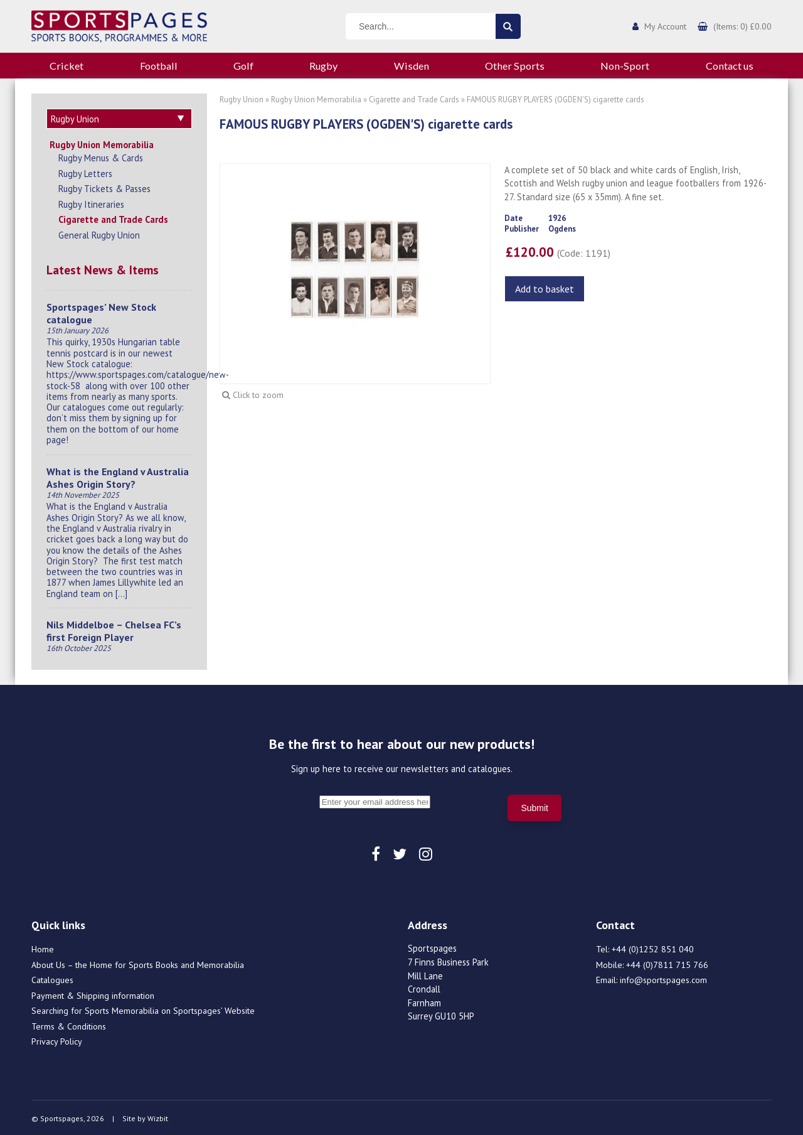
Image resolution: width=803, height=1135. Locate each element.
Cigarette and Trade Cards (113, 217)
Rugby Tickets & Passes (104, 187)
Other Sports (515, 66)
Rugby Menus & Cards (100, 156)
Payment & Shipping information (92, 993)
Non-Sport (624, 66)
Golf (243, 66)
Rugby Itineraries (91, 202)
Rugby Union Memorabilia (102, 143)
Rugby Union (241, 99)
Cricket (66, 66)
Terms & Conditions (68, 1024)
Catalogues (52, 978)
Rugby (323, 66)
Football (159, 66)
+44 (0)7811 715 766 (667, 963)
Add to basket (544, 288)
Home (42, 947)
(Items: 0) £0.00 (742, 26)
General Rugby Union (99, 233)
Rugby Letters (85, 172)
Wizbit (157, 1116)
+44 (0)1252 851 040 (653, 947)
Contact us (729, 66)
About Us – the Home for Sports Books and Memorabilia (137, 963)
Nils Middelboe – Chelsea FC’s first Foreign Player (113, 629)
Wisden (411, 66)
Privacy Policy (56, 1039)
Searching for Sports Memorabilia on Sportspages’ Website (143, 1008)
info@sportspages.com (663, 978)
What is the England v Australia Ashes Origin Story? (117, 475)
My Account (665, 26)
